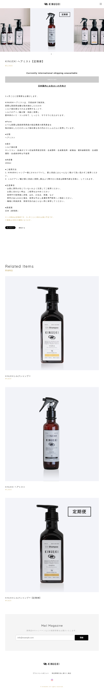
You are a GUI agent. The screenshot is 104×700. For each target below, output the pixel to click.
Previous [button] (4, 30)
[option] (52, 30)
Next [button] (100, 30)
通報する (22, 228)
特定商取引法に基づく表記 (61, 673)
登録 (81, 638)
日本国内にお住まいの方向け (52, 86)
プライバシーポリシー (41, 673)
